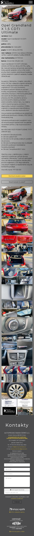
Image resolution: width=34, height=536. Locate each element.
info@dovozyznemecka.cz (19, 446)
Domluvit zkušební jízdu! (17, 176)
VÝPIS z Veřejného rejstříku (17, 510)
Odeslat (17, 502)
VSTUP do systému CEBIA (17, 531)
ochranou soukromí (17, 498)
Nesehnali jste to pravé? (17, 182)
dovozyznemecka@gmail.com (19, 449)
